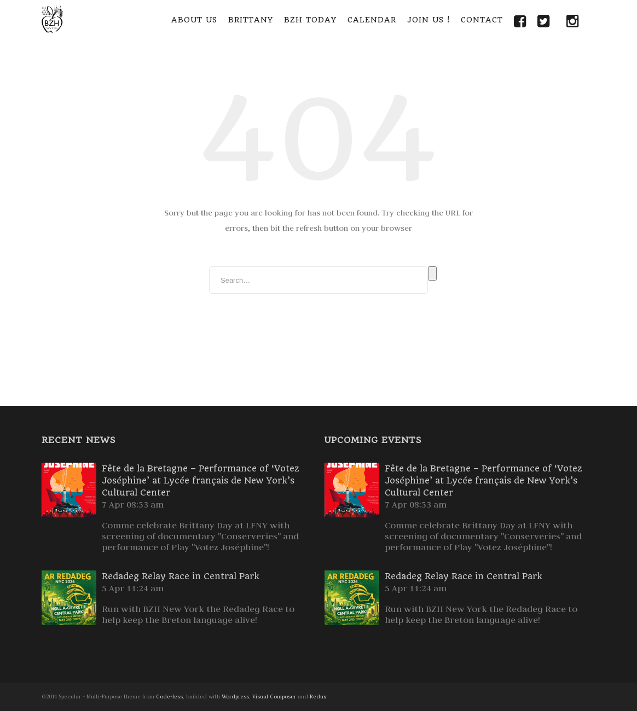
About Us (194, 19)
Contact (482, 19)
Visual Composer (274, 696)
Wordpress (235, 696)
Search (432, 273)
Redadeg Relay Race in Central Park (180, 576)
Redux (318, 696)
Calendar (372, 19)
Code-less (169, 696)
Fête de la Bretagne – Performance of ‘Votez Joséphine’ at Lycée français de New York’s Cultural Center (200, 480)
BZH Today (310, 19)
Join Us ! (428, 19)
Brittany (250, 19)
